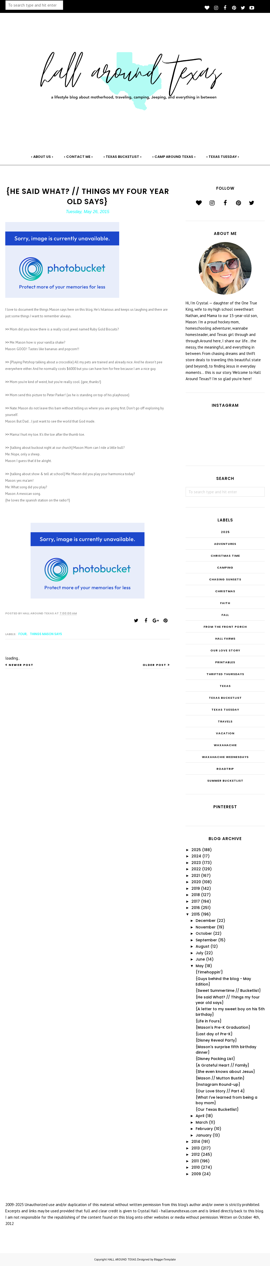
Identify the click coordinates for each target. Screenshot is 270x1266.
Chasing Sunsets (225, 579)
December (206, 920)
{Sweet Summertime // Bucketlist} (228, 990)
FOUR (22, 634)
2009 (196, 1174)
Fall (225, 615)
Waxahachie (225, 745)
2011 (195, 1161)
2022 (196, 869)
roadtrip (225, 769)
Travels (225, 721)
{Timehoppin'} (209, 972)
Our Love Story (225, 650)
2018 (195, 894)
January (203, 1135)
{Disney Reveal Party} (216, 1040)
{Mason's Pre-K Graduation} (223, 1027)
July (199, 953)
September (206, 940)
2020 (196, 882)
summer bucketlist (225, 780)
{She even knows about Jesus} (225, 1071)
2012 (195, 1154)
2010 (195, 1167)
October (204, 933)
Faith (225, 603)
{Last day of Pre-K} (214, 1034)
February (204, 1128)
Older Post (154, 665)
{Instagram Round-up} (218, 1084)
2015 (195, 914)
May (200, 965)
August (202, 946)
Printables (225, 662)
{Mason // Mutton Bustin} (220, 1078)
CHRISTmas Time (225, 556)
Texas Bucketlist (225, 698)
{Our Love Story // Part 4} (220, 1091)
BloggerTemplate (165, 1259)
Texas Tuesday (225, 709)
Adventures (225, 544)
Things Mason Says (46, 634)
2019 (195, 888)
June (200, 959)
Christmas (225, 591)
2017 (195, 901)
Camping (225, 567)
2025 (225, 532)
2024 (196, 856)
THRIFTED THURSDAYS (225, 674)
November (206, 927)
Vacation (225, 733)
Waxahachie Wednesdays (225, 757)
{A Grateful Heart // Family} (222, 1065)
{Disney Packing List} (215, 1058)
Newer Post (21, 665)
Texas (225, 686)
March (202, 1122)
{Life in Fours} (208, 1021)
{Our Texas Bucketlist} (217, 1109)
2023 (196, 862)
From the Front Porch (225, 627)
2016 (195, 907)
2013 (195, 1148)
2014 (195, 1141)
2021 (195, 875)
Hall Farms (225, 638)
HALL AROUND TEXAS (122, 1259)
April (200, 1115)
